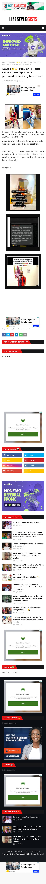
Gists (9, 62)
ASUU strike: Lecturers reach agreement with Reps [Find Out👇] (26, 576)
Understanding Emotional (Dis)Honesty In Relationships (28, 545)
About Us (10, 851)
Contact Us (18, 851)
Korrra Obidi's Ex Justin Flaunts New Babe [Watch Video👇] (26, 608)
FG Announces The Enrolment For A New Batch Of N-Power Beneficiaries (28, 566)
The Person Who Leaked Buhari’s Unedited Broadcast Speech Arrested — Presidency (27, 587)
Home (4, 62)
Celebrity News (12, 329)
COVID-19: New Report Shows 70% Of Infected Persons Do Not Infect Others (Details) (28, 619)
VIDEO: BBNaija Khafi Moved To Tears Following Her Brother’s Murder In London (27, 555)
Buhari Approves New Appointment (26, 522)
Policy (27, 851)
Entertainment (22, 329)
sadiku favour (8, 81)
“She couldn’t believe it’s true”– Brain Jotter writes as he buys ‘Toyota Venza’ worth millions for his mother (28, 534)
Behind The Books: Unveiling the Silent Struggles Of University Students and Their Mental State (28, 598)
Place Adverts (35, 851)
